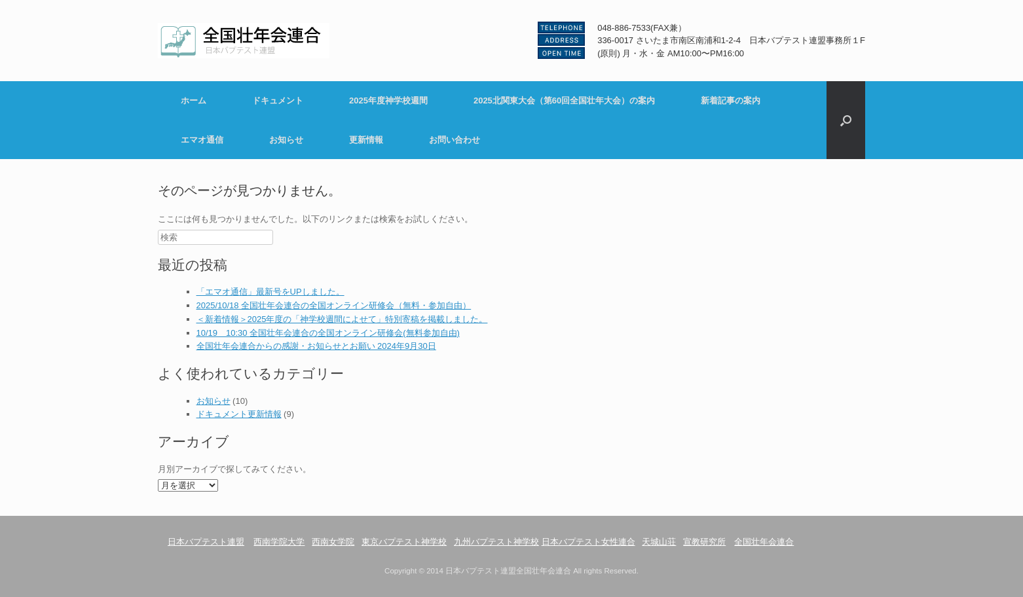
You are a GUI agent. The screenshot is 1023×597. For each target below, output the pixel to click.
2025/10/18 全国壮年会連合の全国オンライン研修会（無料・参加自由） (334, 305)
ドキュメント (277, 100)
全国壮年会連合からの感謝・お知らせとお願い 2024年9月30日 (316, 346)
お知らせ (286, 140)
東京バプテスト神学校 (404, 542)
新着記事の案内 (730, 100)
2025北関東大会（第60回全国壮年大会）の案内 (564, 100)
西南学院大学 (279, 542)
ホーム (193, 100)
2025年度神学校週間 (388, 100)
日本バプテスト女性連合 (588, 542)
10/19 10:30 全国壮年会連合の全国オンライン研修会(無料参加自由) (328, 333)
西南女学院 (333, 542)
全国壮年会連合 (764, 542)
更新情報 (366, 140)
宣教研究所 (704, 542)
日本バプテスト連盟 (206, 542)
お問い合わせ (454, 140)
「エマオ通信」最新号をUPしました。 (270, 292)
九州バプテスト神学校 (496, 542)
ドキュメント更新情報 (239, 414)
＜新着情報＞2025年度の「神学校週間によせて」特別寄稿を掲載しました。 (342, 319)
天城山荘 (659, 542)
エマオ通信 (202, 140)
